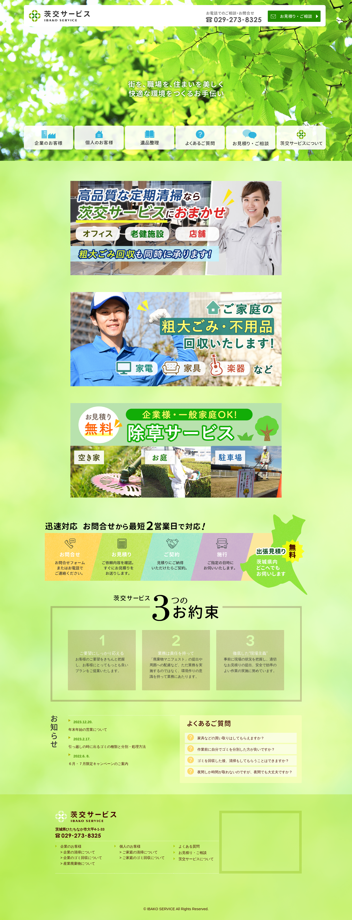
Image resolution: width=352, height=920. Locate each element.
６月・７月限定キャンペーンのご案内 (98, 764)
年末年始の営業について (87, 730)
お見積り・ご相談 (295, 16)
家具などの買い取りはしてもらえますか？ (230, 738)
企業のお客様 (48, 138)
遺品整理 (149, 138)
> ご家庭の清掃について (138, 852)
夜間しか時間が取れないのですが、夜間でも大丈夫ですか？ (244, 772)
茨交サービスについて (301, 138)
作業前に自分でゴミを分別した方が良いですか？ (236, 749)
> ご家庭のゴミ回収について (142, 858)
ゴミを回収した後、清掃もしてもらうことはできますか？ (243, 761)
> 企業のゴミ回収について (81, 858)
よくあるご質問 (200, 138)
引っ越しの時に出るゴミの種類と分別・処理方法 (107, 747)
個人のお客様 (99, 138)
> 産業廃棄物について (77, 863)
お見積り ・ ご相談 (250, 138)
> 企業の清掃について (77, 852)
